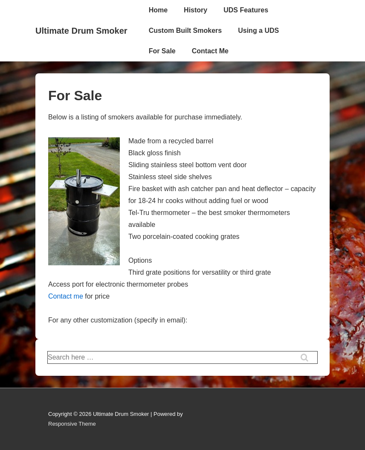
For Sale (162, 51)
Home (158, 10)
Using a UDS (258, 30)
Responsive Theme (72, 424)
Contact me (65, 296)
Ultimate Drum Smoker (81, 30)
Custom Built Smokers (185, 30)
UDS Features (245, 10)
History (195, 10)
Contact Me (210, 51)
